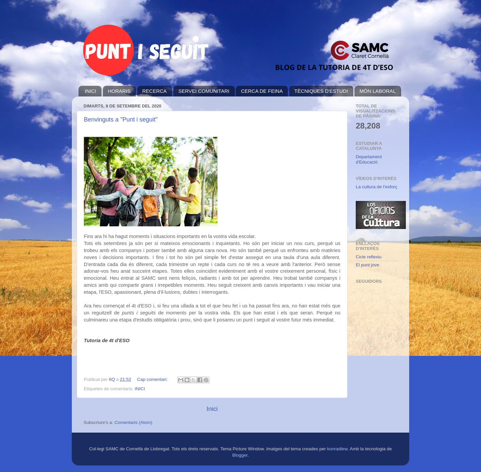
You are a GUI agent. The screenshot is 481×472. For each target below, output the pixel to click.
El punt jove (367, 264)
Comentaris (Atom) (133, 422)
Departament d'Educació (369, 159)
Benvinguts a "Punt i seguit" (121, 119)
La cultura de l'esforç (376, 186)
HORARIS (119, 91)
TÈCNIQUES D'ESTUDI (321, 91)
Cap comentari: (153, 379)
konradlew (337, 448)
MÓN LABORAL (377, 91)
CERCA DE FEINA (262, 91)
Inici (212, 408)
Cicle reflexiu (368, 256)
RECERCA (154, 91)
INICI (90, 91)
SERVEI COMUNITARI (203, 91)
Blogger (240, 455)
